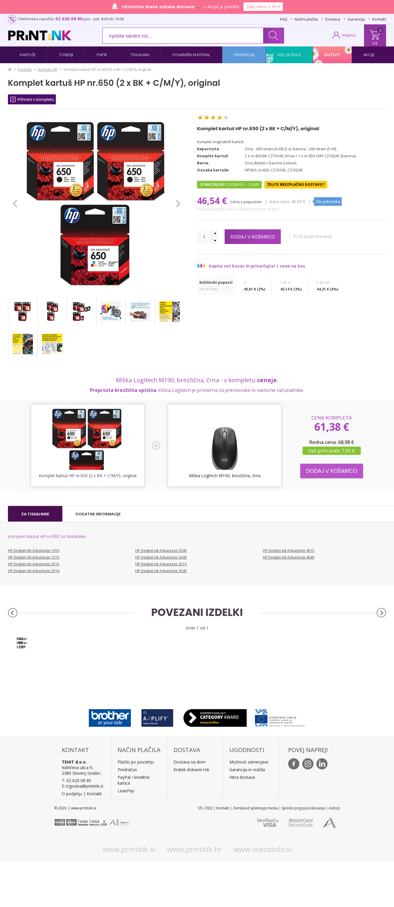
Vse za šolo (289, 54)
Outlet (332, 54)
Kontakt (379, 19)
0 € (375, 43)
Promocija (244, 54)
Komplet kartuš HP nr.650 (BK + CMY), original (244, 687)
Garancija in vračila (247, 815)
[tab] (35, 514)
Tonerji (66, 54)
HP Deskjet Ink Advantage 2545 (161, 550)
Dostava (332, 19)
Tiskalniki (140, 54)
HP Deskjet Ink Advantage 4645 (288, 557)
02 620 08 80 (69, 18)
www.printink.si (129, 895)
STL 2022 (205, 853)
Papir (102, 54)
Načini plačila (306, 19)
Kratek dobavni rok (191, 815)
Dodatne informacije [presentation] (98, 514)
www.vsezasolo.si (262, 895)
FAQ (283, 19)
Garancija (356, 19)
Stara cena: (280, 201)
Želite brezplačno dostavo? (295, 184)
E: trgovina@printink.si (82, 832)
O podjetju (72, 839)
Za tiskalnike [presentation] (35, 514)
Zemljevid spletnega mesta (255, 853)
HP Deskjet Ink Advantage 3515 (161, 564)
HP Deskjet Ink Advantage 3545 (161, 570)
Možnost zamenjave (248, 808)
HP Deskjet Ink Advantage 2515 (33, 564)
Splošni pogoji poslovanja (303, 853)
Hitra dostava (242, 823)
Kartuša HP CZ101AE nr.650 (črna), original (55, 685)
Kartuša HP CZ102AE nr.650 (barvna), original (149, 687)
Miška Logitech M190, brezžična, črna (225, 475)
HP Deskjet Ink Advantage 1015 (33, 550)
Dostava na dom (189, 808)
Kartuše (28, 54)
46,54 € (213, 201)
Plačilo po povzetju (136, 808)
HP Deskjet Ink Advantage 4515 (288, 550)
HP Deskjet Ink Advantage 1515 (33, 557)
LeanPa (125, 836)
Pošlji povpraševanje (319, 236)
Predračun (127, 815)
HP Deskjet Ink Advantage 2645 (161, 557)
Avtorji (334, 853)
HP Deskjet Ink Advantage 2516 (33, 570)
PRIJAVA (349, 35)
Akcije (369, 54)
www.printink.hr (194, 895)
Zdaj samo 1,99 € (263, 6)
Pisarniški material (191, 54)
